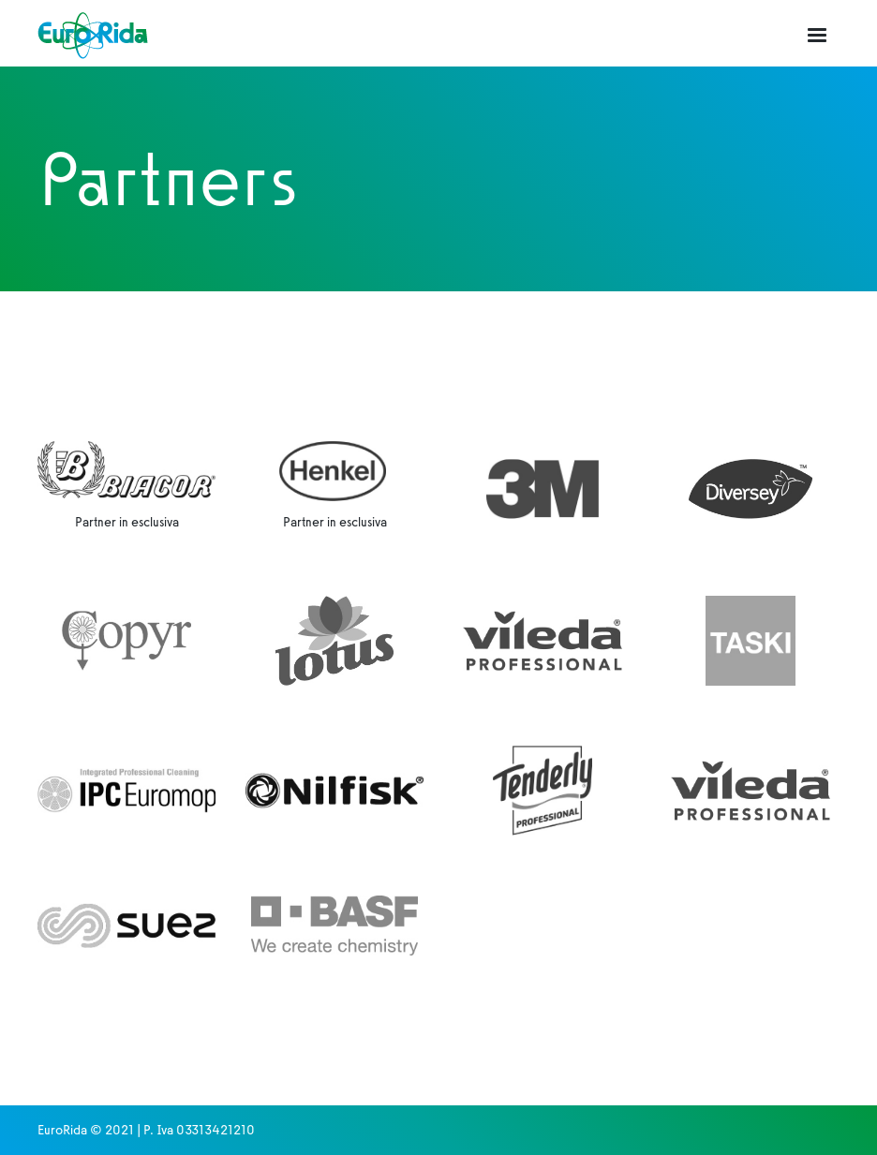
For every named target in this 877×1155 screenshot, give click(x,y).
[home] (92, 35)
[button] (817, 35)
